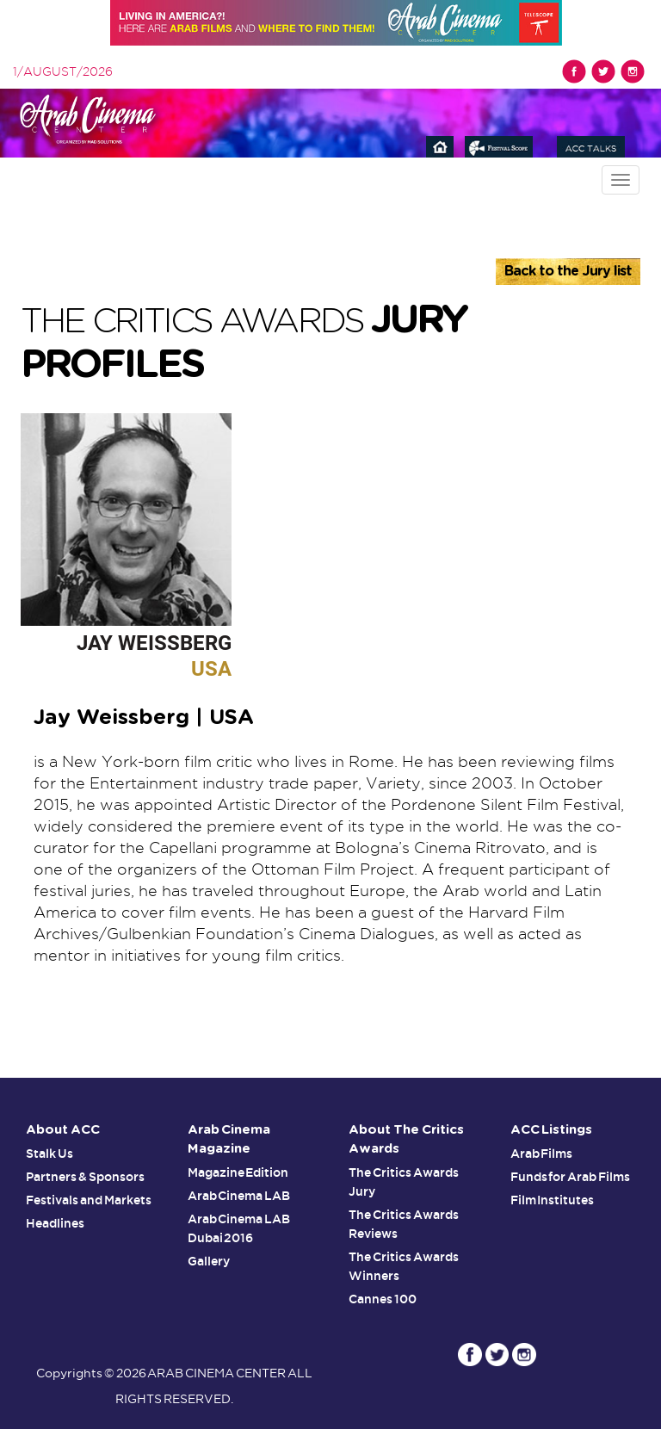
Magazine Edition (238, 1172)
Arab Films (541, 1153)
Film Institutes (552, 1200)
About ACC (63, 1129)
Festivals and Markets (88, 1200)
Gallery (209, 1261)
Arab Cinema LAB (239, 1196)
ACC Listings (551, 1129)
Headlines (55, 1223)
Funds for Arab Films (570, 1177)
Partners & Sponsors (85, 1177)
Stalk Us (49, 1153)
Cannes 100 (383, 1299)
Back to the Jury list (568, 271)
